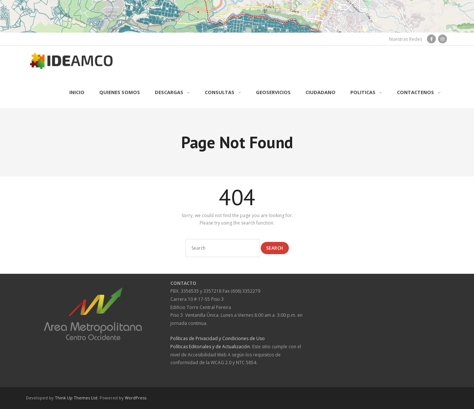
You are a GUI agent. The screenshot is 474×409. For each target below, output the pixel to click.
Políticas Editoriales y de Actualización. (210, 346)
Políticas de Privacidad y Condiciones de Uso (217, 338)
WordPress (135, 397)
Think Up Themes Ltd (76, 397)
